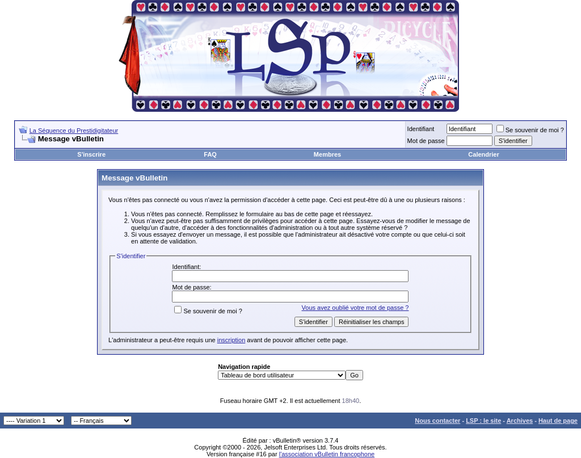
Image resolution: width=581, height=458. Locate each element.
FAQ (210, 154)
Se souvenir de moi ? (530, 130)
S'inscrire (91, 154)
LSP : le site (483, 420)
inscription (231, 340)
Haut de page (558, 420)
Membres (327, 154)
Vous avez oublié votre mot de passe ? (355, 307)
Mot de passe (426, 140)
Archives (520, 420)
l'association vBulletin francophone (326, 454)
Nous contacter (437, 420)
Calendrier (483, 154)
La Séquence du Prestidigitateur (74, 130)
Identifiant (421, 128)
